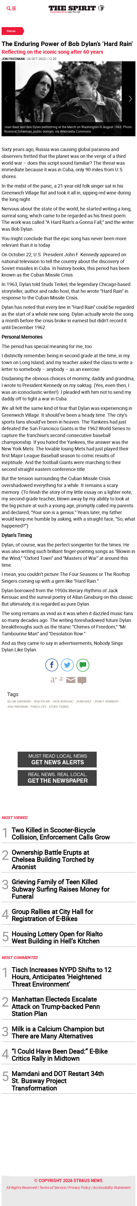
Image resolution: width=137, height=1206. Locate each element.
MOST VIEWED (14, 817)
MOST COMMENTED (20, 957)
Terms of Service (52, 1187)
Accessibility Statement (112, 1187)
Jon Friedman (13, 59)
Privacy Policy (79, 1187)
